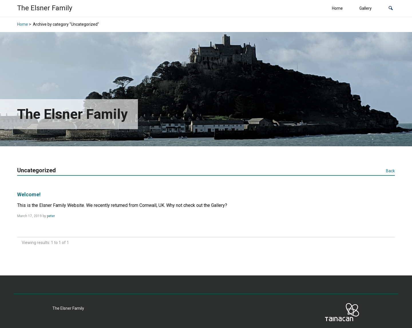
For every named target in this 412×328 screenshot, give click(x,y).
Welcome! (29, 194)
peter (51, 216)
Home (337, 8)
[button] (391, 8)
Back (390, 171)
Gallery (365, 8)
